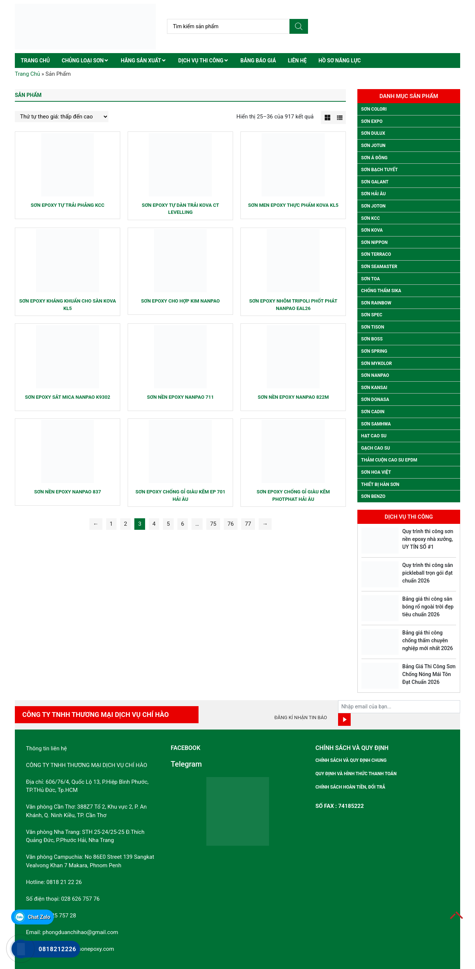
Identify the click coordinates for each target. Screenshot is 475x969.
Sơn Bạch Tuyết (379, 169)
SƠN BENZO (373, 496)
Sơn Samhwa (376, 424)
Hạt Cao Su (373, 435)
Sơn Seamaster (379, 266)
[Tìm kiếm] (298, 26)
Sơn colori (374, 109)
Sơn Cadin (372, 411)
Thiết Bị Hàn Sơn (380, 484)
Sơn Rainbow (376, 303)
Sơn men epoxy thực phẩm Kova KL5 (293, 205)
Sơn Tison (372, 327)
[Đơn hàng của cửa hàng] (61, 116)
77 (248, 524)
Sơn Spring (374, 351)
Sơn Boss (372, 339)
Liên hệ (297, 60)
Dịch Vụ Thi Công (200, 60)
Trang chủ (35, 60)
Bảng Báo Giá (258, 60)
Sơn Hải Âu (373, 193)
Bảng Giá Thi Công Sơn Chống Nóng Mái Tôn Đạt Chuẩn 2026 (428, 674)
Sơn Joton (373, 206)
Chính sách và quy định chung (351, 760)
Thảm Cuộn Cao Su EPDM (389, 460)
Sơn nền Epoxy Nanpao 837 (67, 492)
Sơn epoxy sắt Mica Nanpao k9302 (67, 397)
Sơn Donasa (375, 399)
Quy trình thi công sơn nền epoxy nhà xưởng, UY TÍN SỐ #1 (427, 539)
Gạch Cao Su (375, 448)
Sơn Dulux (373, 133)
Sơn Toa (370, 278)
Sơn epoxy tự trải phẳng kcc (67, 205)
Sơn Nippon (374, 242)
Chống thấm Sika (381, 290)
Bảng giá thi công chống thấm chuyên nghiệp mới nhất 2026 (427, 640)
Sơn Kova (372, 230)
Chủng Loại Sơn (83, 60)
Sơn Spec (371, 314)
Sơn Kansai (374, 387)
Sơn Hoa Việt (376, 472)
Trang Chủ (27, 74)
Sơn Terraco (376, 254)
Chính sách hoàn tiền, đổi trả (350, 787)
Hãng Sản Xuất (141, 60)
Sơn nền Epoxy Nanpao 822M (293, 397)
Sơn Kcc (370, 218)
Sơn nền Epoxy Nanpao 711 (180, 397)
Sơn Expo (372, 121)
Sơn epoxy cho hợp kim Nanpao (180, 301)
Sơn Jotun (373, 145)
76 (230, 524)
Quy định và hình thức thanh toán (356, 773)
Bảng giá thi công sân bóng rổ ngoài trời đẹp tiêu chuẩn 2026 (427, 606)
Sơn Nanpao (375, 375)
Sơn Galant (375, 182)
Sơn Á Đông (374, 157)
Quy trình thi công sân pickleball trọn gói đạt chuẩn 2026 (427, 573)
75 (213, 524)
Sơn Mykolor (376, 363)
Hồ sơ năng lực (339, 60)
